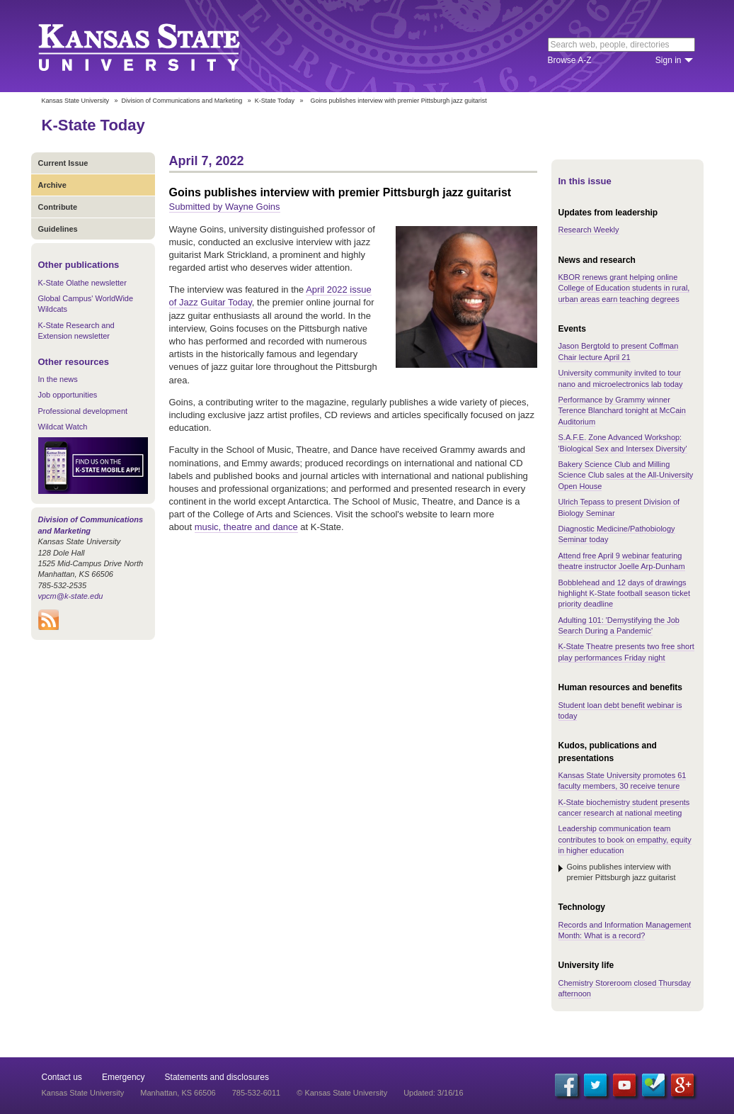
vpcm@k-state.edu (70, 596)
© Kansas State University (342, 1092)
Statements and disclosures (217, 1077)
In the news (58, 379)
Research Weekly (588, 229)
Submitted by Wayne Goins (224, 206)
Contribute (58, 207)
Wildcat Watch (63, 426)
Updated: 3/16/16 (433, 1092)
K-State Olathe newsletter (82, 282)
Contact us (62, 1077)
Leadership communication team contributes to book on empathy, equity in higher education (625, 839)
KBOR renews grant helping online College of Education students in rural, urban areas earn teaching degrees (624, 288)
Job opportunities (68, 394)
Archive (52, 185)
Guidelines (58, 229)
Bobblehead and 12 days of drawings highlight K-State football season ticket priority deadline (624, 593)
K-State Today (274, 100)
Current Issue (63, 163)
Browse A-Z (570, 60)
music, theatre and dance (246, 527)
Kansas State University (157, 46)
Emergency (123, 1077)
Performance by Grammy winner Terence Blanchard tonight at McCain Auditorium (622, 410)
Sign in (668, 60)
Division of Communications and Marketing (182, 100)
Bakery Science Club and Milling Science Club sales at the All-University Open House (626, 475)
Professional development (83, 411)
